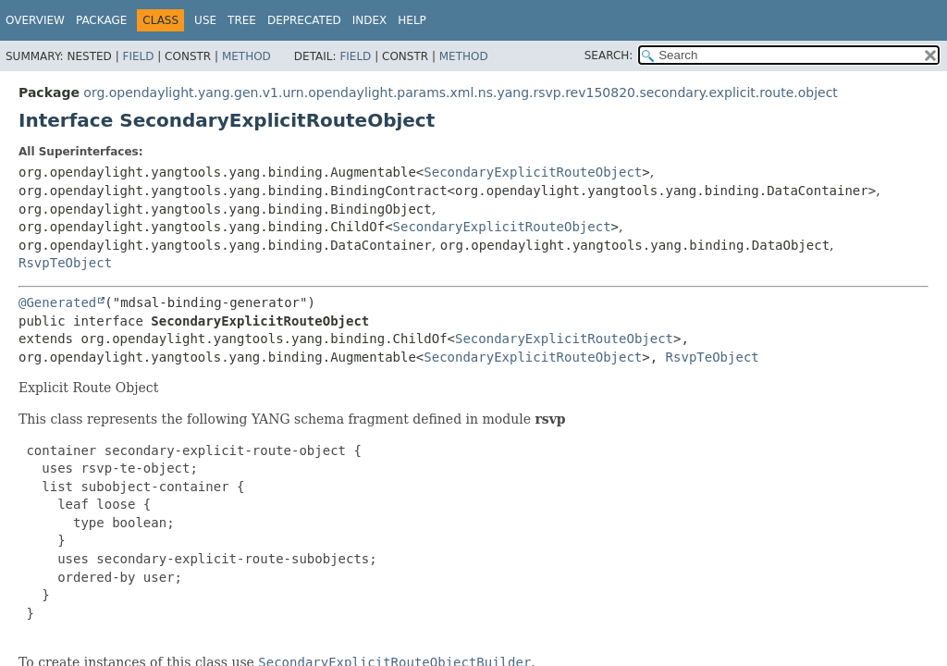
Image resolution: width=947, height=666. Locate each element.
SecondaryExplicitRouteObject (533, 172)
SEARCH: (608, 55)
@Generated (57, 302)
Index (369, 20)
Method (246, 56)
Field (138, 56)
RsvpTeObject (65, 262)
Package (101, 20)
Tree (242, 20)
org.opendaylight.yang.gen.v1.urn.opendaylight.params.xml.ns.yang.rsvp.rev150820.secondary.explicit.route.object (460, 92)
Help (412, 20)
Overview (35, 20)
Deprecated (304, 20)
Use (205, 20)
